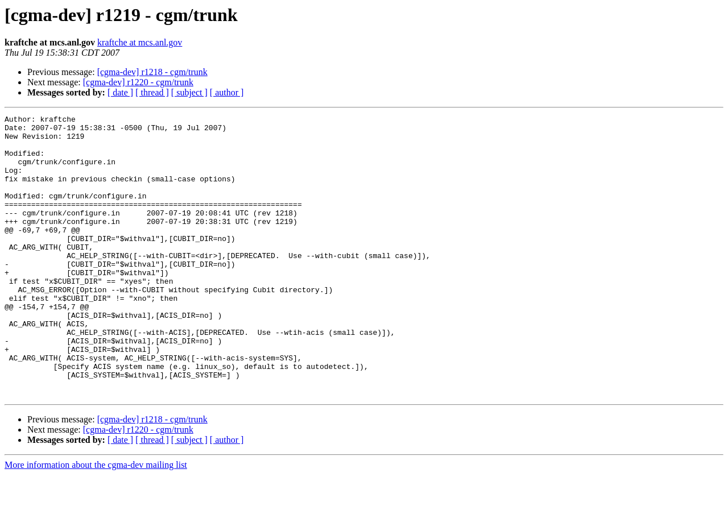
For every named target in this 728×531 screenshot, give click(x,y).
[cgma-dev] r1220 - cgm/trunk (138, 82)
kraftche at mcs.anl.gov (139, 42)
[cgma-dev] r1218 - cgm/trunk (152, 72)
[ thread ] (152, 92)
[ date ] (120, 92)
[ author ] (227, 92)
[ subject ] (189, 92)
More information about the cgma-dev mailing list (96, 521)
